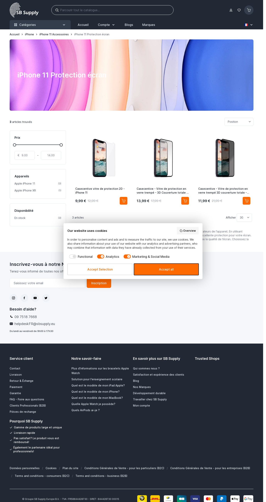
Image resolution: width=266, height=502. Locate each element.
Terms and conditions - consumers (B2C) (42, 475)
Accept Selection (100, 269)
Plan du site (70, 468)
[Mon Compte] (106, 24)
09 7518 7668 (25, 317)
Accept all (166, 269)
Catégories (40, 25)
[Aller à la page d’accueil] (14, 34)
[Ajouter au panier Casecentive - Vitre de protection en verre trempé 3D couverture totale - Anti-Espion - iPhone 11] (246, 201)
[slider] (14, 144)
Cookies (51, 468)
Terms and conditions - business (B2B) (101, 475)
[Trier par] (238, 122)
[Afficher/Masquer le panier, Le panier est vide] (248, 10)
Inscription (99, 283)
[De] (24, 155)
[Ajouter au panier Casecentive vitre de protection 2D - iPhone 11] (123, 201)
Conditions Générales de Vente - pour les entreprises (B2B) (210, 468)
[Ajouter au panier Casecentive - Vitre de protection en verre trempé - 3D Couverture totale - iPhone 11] (185, 201)
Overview (188, 230)
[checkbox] (80, 256)
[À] (51, 155)
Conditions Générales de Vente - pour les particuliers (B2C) (124, 468)
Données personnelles (25, 468)
